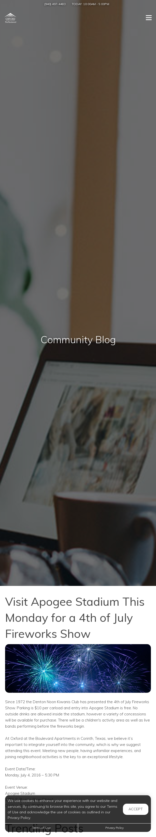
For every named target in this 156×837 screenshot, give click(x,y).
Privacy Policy (114, 828)
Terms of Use (41, 828)
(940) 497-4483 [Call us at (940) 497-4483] (55, 4)
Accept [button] (136, 809)
